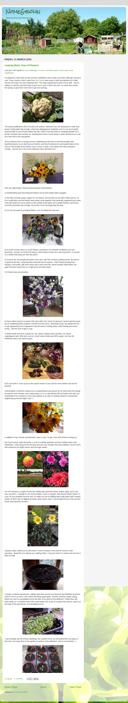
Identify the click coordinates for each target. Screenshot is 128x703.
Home (43, 687)
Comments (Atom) (20, 692)
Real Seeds (39, 80)
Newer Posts (10, 687)
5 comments (18, 679)
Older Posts (75, 687)
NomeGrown (23, 11)
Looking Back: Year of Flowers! (22, 65)
